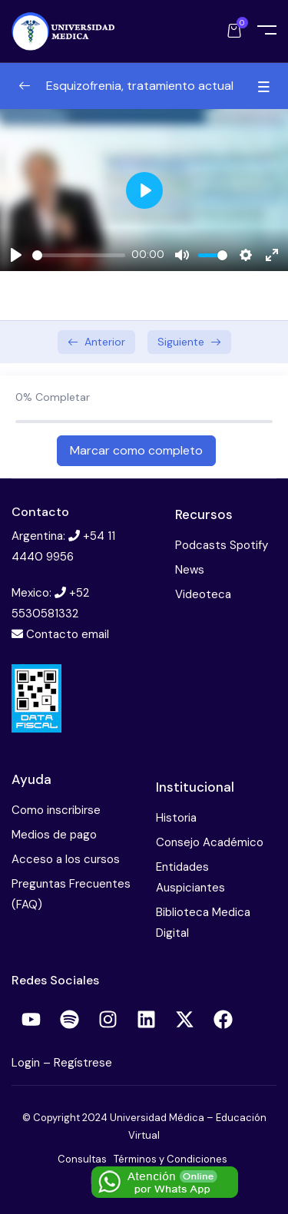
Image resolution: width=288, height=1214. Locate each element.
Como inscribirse (56, 810)
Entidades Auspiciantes (190, 877)
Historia (176, 817)
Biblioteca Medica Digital (203, 923)
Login (27, 1062)
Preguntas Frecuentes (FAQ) (71, 894)
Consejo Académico (209, 842)
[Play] (16, 255)
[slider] (78, 255)
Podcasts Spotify (221, 545)
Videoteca (203, 594)
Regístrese (83, 1062)
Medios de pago (54, 834)
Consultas (82, 1159)
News (189, 569)
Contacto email (67, 634)
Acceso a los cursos (66, 859)
